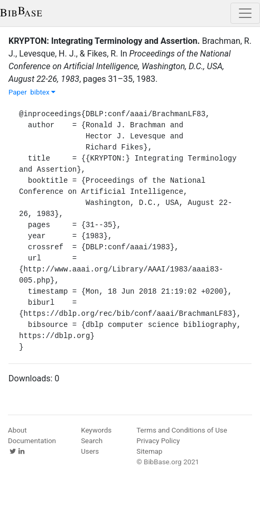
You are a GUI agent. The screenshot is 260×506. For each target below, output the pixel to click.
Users (90, 451)
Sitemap (149, 451)
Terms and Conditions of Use (181, 430)
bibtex (42, 92)
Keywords (96, 430)
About (17, 430)
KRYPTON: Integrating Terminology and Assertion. (104, 41)
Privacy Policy (158, 441)
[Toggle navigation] (245, 13)
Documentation (32, 441)
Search (92, 441)
